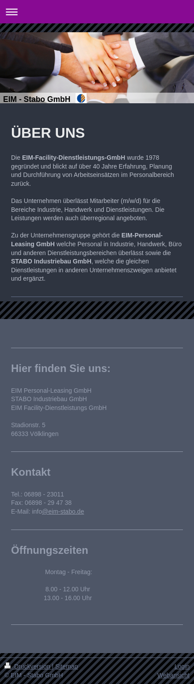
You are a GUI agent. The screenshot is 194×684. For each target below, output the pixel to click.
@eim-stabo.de (63, 511)
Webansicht (173, 675)
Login (182, 666)
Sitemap (66, 666)
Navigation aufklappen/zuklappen (97, 11)
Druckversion (28, 666)
